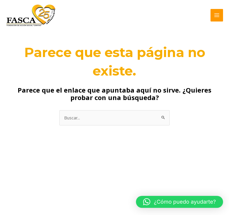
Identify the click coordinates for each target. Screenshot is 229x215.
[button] (179, 202)
